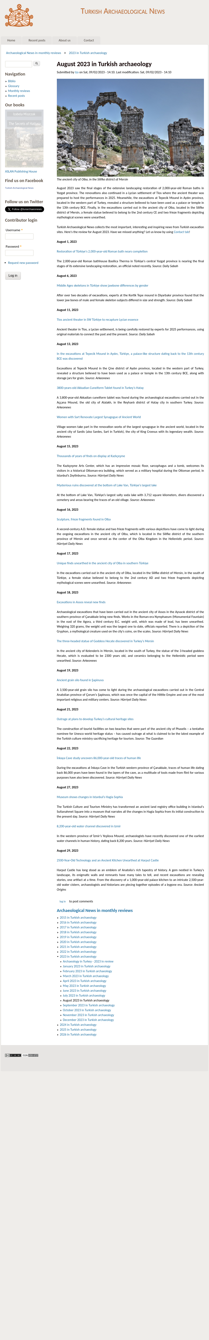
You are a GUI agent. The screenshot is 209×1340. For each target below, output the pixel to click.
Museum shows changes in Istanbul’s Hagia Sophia (90, 797)
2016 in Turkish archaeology (78, 922)
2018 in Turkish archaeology (78, 932)
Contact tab (181, 232)
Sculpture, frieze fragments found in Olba (84, 519)
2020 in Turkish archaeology (78, 942)
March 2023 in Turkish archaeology (86, 976)
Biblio (12, 81)
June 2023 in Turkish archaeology (84, 991)
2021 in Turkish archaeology (78, 947)
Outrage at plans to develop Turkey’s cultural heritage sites (95, 719)
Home (11, 40)
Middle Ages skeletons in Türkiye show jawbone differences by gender (102, 285)
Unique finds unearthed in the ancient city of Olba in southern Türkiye (103, 563)
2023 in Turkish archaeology (88, 53)
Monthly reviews (19, 91)
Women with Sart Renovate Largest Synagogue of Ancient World (99, 417)
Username (14, 230)
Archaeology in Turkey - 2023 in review (88, 961)
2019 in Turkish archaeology (78, 937)
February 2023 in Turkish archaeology (87, 971)
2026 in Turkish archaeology (78, 1034)
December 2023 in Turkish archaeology (88, 1020)
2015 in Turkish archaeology (78, 917)
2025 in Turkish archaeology (78, 1029)
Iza (77, 72)
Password (14, 246)
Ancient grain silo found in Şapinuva (80, 680)
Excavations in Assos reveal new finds (81, 602)
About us (64, 40)
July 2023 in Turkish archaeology (84, 995)
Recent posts (37, 40)
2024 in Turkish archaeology (78, 1025)
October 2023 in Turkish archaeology (87, 1010)
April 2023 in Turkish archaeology (84, 981)
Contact (89, 40)
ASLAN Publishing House (21, 171)
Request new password (23, 263)
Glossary (13, 86)
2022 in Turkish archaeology (78, 952)
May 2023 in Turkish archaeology (84, 986)
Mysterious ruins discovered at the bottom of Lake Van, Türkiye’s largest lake (107, 485)
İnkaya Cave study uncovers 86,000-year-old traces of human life (99, 758)
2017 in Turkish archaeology (78, 927)
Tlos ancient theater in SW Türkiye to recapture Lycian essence (97, 320)
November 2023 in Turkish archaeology (88, 1015)
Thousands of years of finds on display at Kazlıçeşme (91, 456)
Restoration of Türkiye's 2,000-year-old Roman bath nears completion (102, 251)
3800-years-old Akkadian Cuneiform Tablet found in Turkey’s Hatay (100, 388)
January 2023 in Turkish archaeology (86, 966)
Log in (62, 901)
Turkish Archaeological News (122, 10)
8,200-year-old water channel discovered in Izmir (89, 826)
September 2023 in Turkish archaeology (89, 1005)
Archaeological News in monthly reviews (33, 53)
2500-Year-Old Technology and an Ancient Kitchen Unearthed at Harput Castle (108, 860)
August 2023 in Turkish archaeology (86, 1000)
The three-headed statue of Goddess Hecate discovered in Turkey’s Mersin (105, 641)
